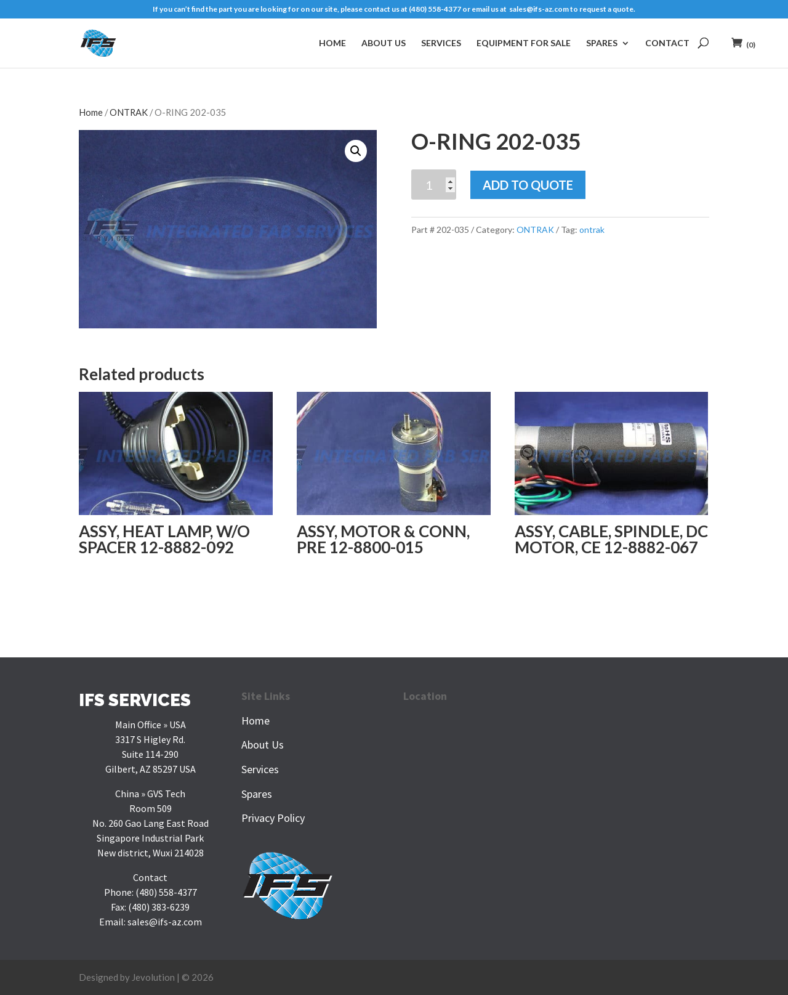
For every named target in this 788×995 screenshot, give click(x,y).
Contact (667, 43)
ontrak (592, 229)
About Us (383, 43)
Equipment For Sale (523, 43)
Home (332, 43)
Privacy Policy (273, 818)
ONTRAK (129, 112)
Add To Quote (528, 184)
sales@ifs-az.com (539, 10)
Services (441, 43)
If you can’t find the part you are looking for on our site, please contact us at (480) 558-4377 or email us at (331, 10)
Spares (601, 43)
